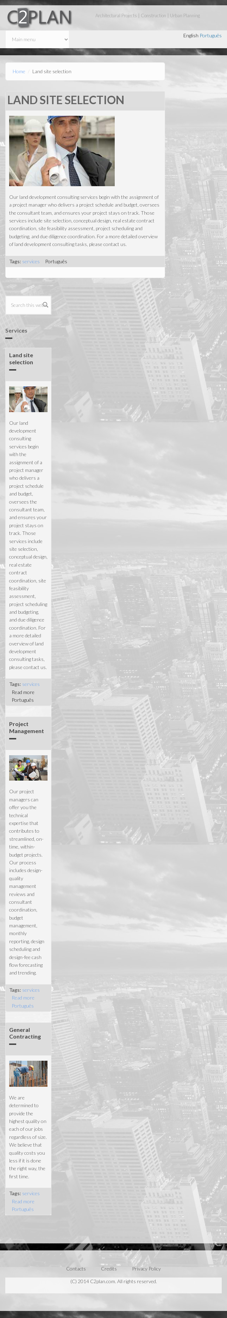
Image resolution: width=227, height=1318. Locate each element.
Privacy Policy (146, 1269)
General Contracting (25, 1033)
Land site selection (21, 358)
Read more (23, 692)
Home (19, 71)
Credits (109, 1269)
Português (211, 35)
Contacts (76, 1269)
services (31, 261)
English (190, 35)
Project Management (26, 727)
